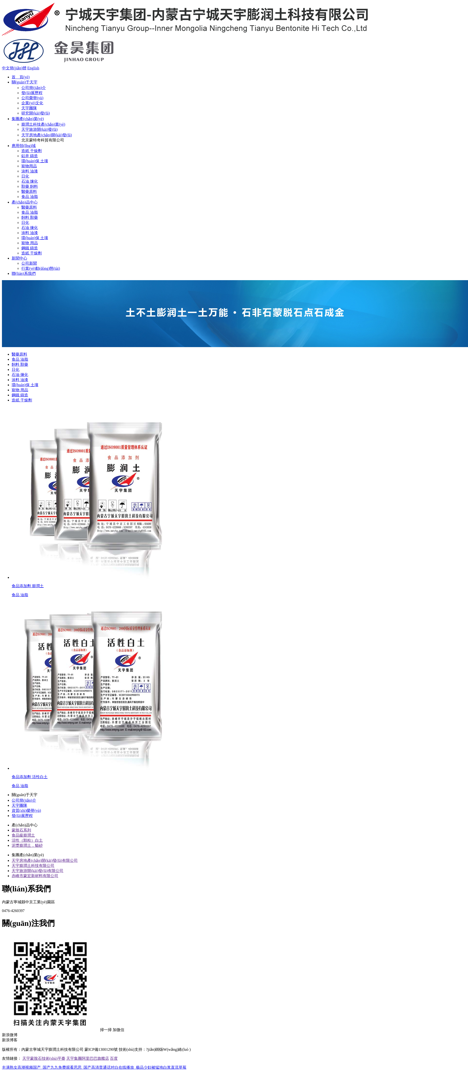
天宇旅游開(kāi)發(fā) (39, 129)
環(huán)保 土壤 (34, 161)
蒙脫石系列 (21, 830)
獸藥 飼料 (29, 186)
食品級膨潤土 (23, 835)
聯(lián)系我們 (24, 273)
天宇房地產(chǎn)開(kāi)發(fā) (46, 135)
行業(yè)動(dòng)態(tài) (40, 268)
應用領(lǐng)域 (24, 146)
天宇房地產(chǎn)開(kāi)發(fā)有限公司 (45, 860)
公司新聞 (29, 263)
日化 (25, 176)
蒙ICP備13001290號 (101, 1049)
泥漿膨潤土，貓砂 (27, 845)
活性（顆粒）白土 (27, 840)
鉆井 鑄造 (29, 156)
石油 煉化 (29, 181)
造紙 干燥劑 (31, 151)
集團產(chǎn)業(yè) (28, 119)
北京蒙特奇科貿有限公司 (42, 140)
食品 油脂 (29, 197)
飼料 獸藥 (29, 217)
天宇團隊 (29, 108)
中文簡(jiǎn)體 (14, 68)
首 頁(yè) (21, 77)
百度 (114, 1058)
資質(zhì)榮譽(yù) (26, 810)
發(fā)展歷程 (31, 93)
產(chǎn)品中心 (25, 202)
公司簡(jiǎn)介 (33, 88)
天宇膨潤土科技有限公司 (33, 866)
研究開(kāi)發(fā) (35, 113)
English (33, 68)
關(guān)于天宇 (24, 82)
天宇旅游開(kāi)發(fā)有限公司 (37, 871)
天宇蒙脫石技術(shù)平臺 (43, 1058)
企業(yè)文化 (32, 103)
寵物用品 (29, 166)
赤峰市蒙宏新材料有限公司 (35, 876)
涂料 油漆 (29, 171)
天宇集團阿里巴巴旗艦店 (87, 1058)
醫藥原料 (29, 191)
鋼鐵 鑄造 (29, 248)
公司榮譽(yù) (32, 98)
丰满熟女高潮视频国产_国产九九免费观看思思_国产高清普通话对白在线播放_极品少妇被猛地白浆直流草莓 (94, 1067)
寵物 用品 (29, 243)
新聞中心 (19, 258)
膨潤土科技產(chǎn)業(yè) (43, 124)
